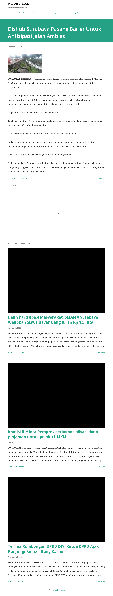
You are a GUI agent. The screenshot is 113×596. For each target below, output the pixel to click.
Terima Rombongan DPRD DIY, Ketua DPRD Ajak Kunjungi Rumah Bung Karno (53, 549)
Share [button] (100, 179)
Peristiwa (23, 179)
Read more (101, 352)
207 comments (20, 352)
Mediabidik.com (19, 3)
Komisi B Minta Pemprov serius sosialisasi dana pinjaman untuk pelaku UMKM (53, 434)
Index (16, 179)
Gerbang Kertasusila (57, 13)
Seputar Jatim (38, 13)
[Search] (94, 4)
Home (10, 13)
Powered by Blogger (56, 590)
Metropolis (75, 13)
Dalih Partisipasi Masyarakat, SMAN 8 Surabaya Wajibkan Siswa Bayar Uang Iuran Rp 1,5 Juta (53, 320)
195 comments (20, 467)
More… (87, 13)
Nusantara (22, 13)
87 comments (20, 581)
